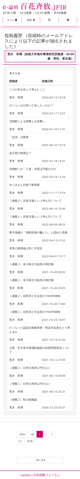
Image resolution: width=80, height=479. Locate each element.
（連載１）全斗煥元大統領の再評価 (31, 280)
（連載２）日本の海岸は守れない (30, 367)
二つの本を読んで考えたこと (27, 89)
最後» (30, 441)
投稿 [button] (31, 20)
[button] (12, 20)
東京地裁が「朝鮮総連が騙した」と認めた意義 (38, 232)
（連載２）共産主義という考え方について (35, 200)
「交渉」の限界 (19, 137)
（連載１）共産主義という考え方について (35, 216)
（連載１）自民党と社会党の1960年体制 (34, 312)
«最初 (21, 434)
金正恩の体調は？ (20, 153)
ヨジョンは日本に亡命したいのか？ (31, 105)
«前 (32, 434)
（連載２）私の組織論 (23, 399)
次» (20, 441)
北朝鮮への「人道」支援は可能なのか (32, 169)
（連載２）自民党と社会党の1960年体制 (34, 296)
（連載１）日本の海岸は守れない (30, 383)
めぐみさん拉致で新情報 (24, 185)
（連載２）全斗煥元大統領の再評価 (31, 264)
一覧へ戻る (40, 460)
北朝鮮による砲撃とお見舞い (27, 121)
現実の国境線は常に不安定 (25, 248)
